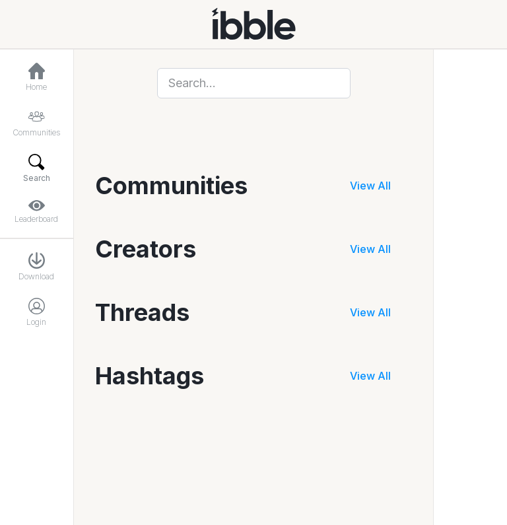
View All (370, 185)
